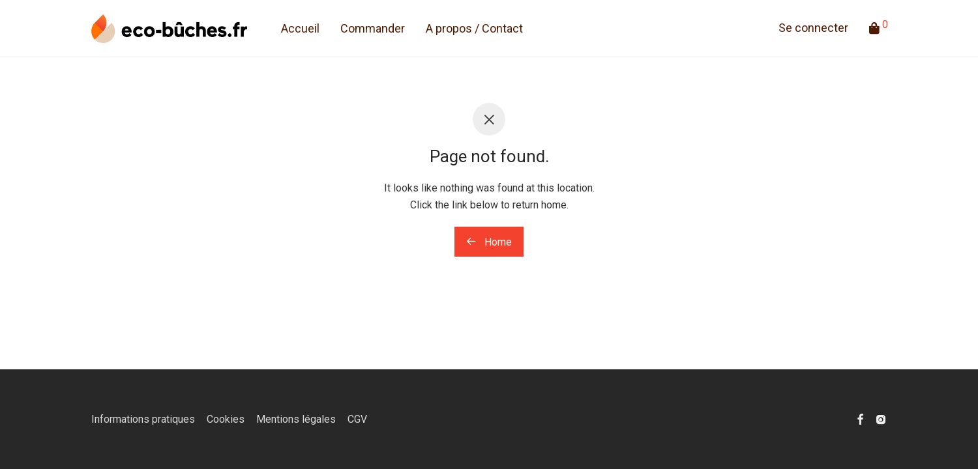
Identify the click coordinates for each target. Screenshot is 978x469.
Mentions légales (296, 419)
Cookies (225, 419)
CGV (357, 419)
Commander (372, 29)
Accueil (300, 29)
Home (489, 242)
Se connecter (813, 29)
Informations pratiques (143, 419)
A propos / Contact (474, 29)
